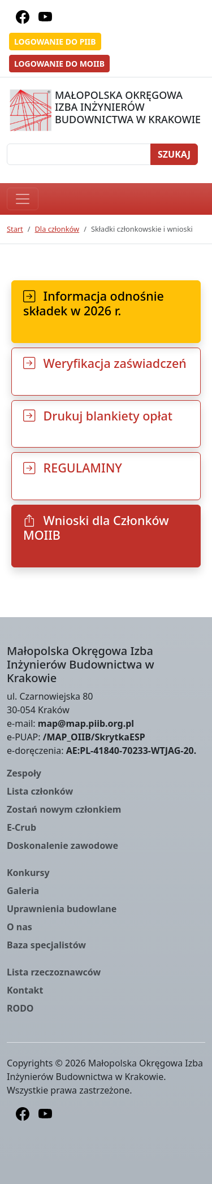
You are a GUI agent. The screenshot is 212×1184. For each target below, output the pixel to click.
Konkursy (28, 872)
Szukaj (174, 154)
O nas (19, 927)
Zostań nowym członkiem (64, 809)
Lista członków (40, 791)
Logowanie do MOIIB (59, 63)
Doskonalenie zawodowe (62, 845)
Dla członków (57, 229)
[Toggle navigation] (22, 199)
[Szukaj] (79, 154)
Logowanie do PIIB (55, 41)
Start (15, 229)
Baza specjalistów (46, 945)
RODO (20, 1008)
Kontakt (25, 990)
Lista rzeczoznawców (54, 972)
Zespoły (24, 773)
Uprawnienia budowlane (61, 909)
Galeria (23, 890)
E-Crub (21, 827)
